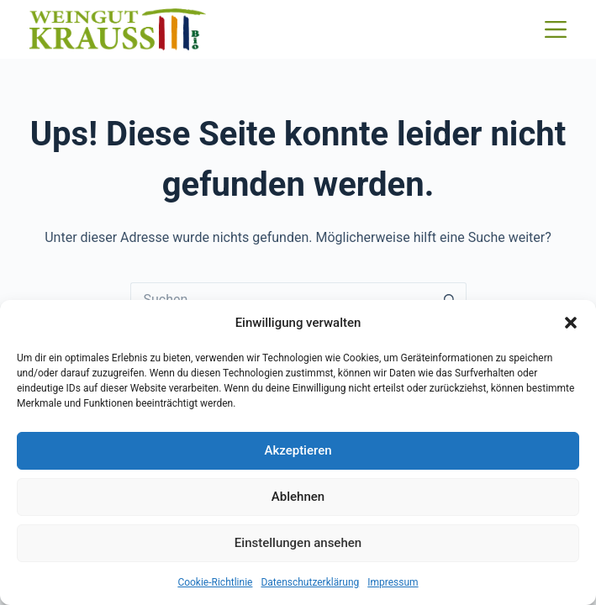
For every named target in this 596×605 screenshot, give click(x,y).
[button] (570, 322)
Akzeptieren (297, 450)
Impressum (392, 582)
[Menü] (556, 29)
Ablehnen (298, 496)
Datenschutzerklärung (310, 582)
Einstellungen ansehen (298, 542)
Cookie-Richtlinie (214, 582)
